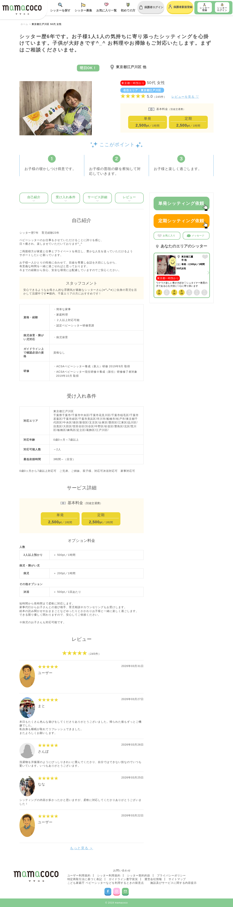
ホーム (24, 24)
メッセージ (195, 235)
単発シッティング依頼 (183, 205)
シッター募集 (83, 10)
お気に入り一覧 (106, 10)
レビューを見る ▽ (185, 96)
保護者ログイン (153, 7)
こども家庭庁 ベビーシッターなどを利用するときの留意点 (105, 882)
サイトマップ (177, 879)
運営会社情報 (153, 879)
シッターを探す (60, 10)
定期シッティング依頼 (183, 223)
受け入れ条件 (66, 198)
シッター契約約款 (138, 875)
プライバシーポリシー (171, 875)
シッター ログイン (222, 9)
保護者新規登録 (182, 7)
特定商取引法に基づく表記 (84, 879)
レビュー (129, 198)
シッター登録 (205, 9)
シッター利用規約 (108, 875)
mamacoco (22, 10)
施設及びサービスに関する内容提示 (173, 882)
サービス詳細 (97, 198)
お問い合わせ (122, 870)
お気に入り (166, 235)
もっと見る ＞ (81, 848)
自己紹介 (33, 198)
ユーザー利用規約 (79, 875)
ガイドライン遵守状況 (123, 879)
